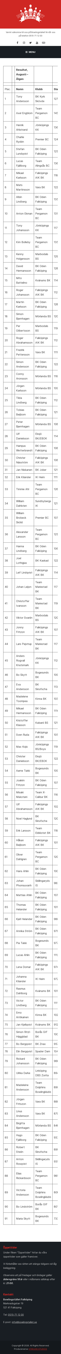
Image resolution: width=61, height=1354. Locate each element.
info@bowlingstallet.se (24, 1322)
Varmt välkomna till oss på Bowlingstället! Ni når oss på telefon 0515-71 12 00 (30, 34)
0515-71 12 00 (16, 1314)
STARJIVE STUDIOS (38, 1349)
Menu (30, 52)
